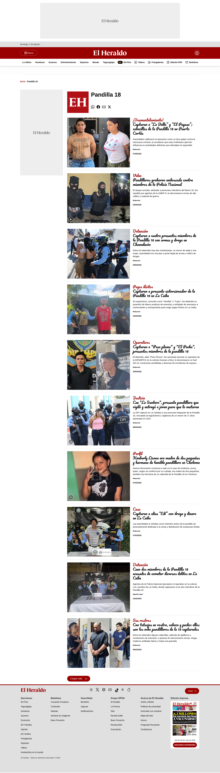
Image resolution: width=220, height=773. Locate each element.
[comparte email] (104, 107)
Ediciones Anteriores (184, 746)
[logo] (34, 690)
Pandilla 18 (32, 82)
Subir (192, 691)
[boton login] (197, 53)
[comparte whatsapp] (92, 107)
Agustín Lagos (138, 595)
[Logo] (110, 53)
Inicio (22, 82)
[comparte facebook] (98, 107)
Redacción (136, 150)
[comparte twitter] (109, 107)
